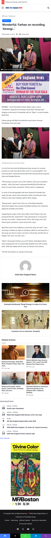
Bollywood (12, 16)
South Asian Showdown (15, 408)
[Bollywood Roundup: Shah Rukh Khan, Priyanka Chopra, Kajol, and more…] (13, 352)
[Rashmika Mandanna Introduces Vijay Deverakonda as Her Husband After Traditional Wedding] (37, 378)
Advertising (14, 520)
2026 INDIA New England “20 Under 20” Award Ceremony (27, 427)
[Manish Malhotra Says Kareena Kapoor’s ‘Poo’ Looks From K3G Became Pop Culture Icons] (37, 351)
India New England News (25, 274)
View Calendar (5, 438)
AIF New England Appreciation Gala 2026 (21, 421)
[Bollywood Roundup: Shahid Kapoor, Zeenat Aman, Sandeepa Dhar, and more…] (13, 378)
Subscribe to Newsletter (39, 520)
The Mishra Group (29, 517)
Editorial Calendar (24, 520)
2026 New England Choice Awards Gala (21, 434)
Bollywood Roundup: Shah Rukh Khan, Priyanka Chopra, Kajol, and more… (13, 364)
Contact (7, 520)
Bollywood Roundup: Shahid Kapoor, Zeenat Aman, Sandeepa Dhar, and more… (12, 388)
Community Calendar (25, 524)
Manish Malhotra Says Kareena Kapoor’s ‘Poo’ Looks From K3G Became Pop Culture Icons (36, 362)
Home (5, 16)
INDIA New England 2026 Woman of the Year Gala (24, 415)
